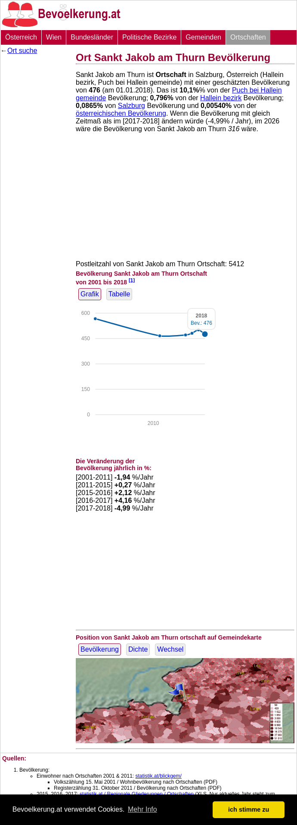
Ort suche (22, 50)
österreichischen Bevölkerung (121, 113)
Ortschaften (248, 37)
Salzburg (131, 105)
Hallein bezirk (220, 98)
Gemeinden (203, 37)
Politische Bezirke (149, 37)
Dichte (138, 649)
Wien (54, 37)
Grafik (89, 294)
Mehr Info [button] (142, 809)
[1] (132, 280)
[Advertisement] (34, 187)
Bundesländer (92, 37)
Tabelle (119, 294)
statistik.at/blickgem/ (158, 776)
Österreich (21, 37)
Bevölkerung (99, 649)
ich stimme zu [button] (248, 809)
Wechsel (170, 649)
